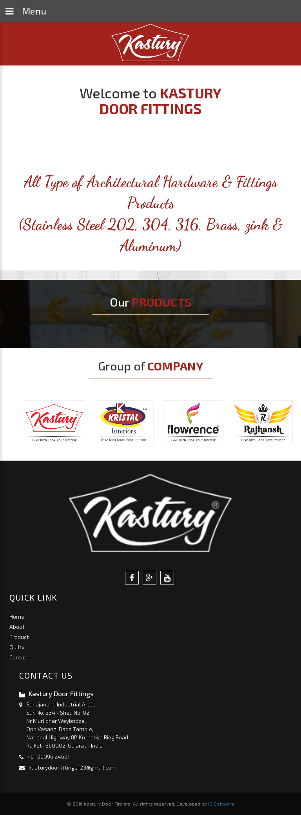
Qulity (16, 647)
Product (19, 636)
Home (16, 616)
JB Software (221, 803)
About (17, 626)
